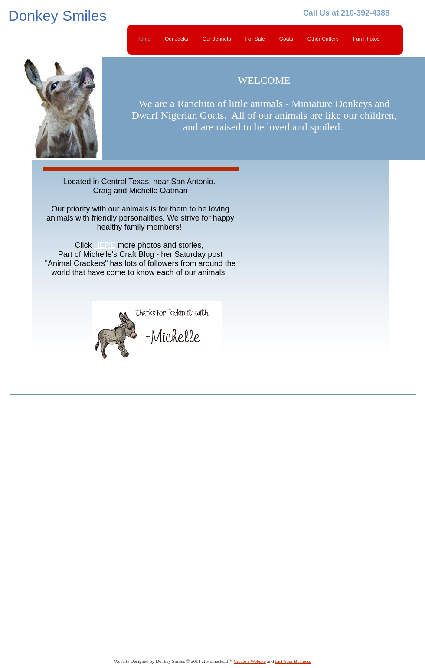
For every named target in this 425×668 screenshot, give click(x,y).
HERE (104, 245)
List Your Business (293, 661)
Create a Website (250, 661)
